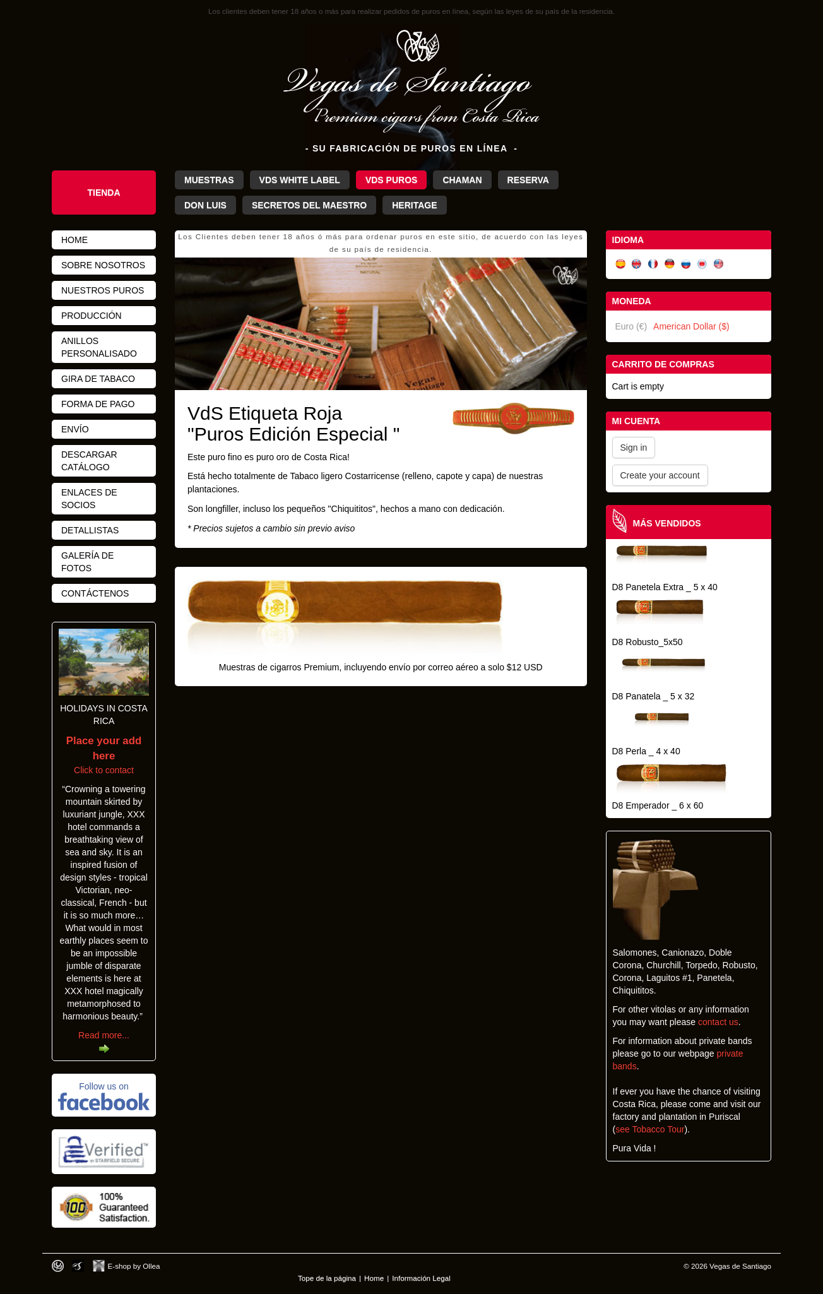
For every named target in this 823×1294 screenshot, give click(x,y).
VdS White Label (299, 180)
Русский (686, 264)
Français (653, 264)
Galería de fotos (87, 561)
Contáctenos (95, 593)
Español (620, 264)
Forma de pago (97, 404)
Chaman (462, 180)
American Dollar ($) (691, 326)
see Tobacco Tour (649, 1129)
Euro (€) (631, 326)
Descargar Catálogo (89, 460)
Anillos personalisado (99, 347)
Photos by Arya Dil (78, 1266)
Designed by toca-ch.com (58, 1266)
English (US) (719, 264)
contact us (718, 1022)
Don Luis (205, 205)
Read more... (103, 1035)
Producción (91, 316)
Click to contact (103, 755)
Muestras (209, 180)
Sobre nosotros (103, 265)
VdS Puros (391, 180)
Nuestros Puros (102, 290)
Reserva (528, 180)
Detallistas (90, 530)
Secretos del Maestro (309, 205)
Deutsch (669, 264)
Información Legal (421, 1278)
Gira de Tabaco (98, 379)
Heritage (414, 205)
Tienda (103, 192)
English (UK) (637, 264)
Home (74, 240)
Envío (75, 429)
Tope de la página (327, 1278)
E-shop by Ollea (134, 1266)
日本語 (702, 264)
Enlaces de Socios (89, 498)
